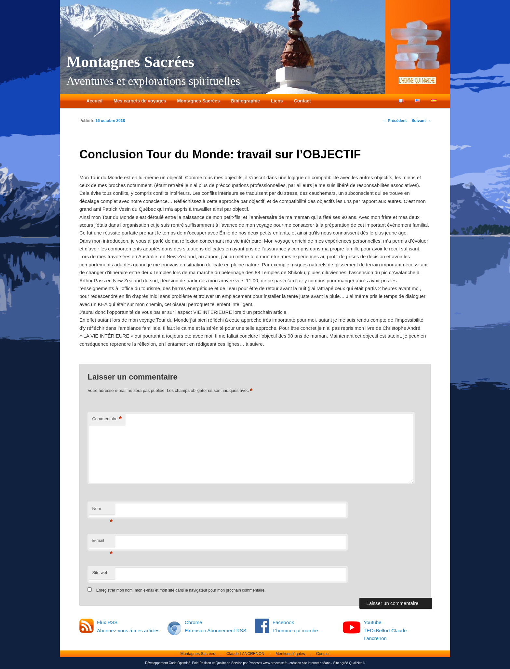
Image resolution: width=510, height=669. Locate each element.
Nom (102, 510)
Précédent (395, 120)
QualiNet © (357, 663)
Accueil (94, 100)
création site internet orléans (309, 663)
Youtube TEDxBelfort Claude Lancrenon (385, 630)
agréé (344, 663)
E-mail (102, 542)
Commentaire (107, 419)
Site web (100, 572)
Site (336, 663)
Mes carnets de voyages (140, 100)
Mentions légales (290, 653)
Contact (302, 100)
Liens (277, 100)
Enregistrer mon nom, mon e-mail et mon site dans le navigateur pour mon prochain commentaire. (181, 590)
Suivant (421, 120)
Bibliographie (245, 100)
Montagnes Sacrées (130, 61)
